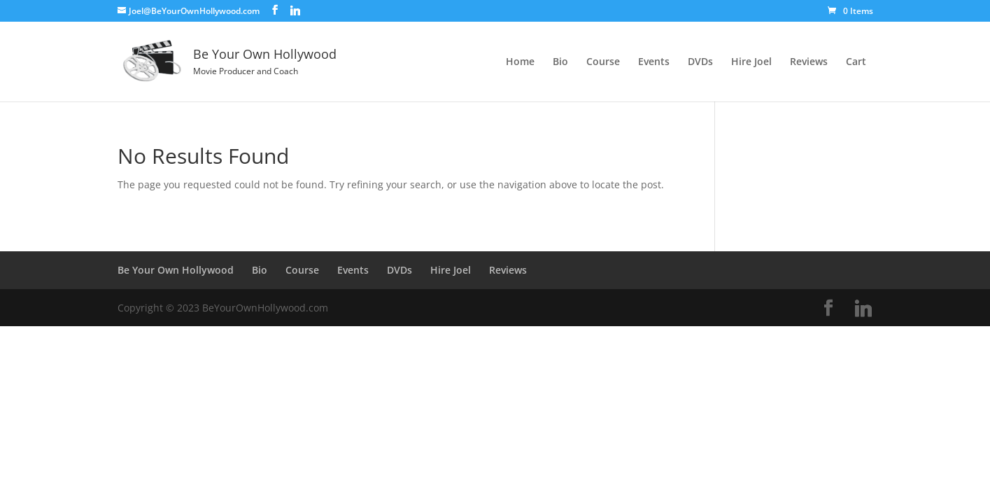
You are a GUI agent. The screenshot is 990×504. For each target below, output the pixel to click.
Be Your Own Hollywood (176, 269)
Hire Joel (751, 62)
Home (520, 62)
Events (654, 62)
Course (603, 62)
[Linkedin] (295, 10)
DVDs (700, 62)
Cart (856, 62)
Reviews (809, 62)
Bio (560, 62)
